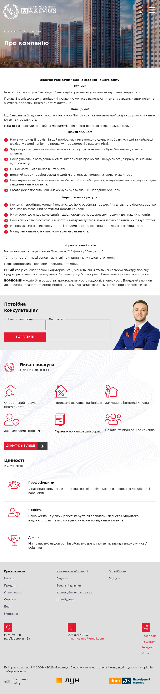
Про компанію (14, 571)
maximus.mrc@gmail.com (86, 638)
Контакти (11, 613)
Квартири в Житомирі (72, 571)
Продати (10, 585)
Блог (7, 606)
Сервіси (10, 599)
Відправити (25, 337)
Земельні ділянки (68, 585)
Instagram (149, 642)
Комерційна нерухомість (74, 592)
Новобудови (65, 599)
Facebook (149, 636)
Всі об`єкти (117, 571)
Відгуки (114, 578)
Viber (145, 653)
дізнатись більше (20, 446)
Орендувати (12, 592)
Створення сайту (20, 681)
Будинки (62, 578)
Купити (9, 578)
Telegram (148, 647)
